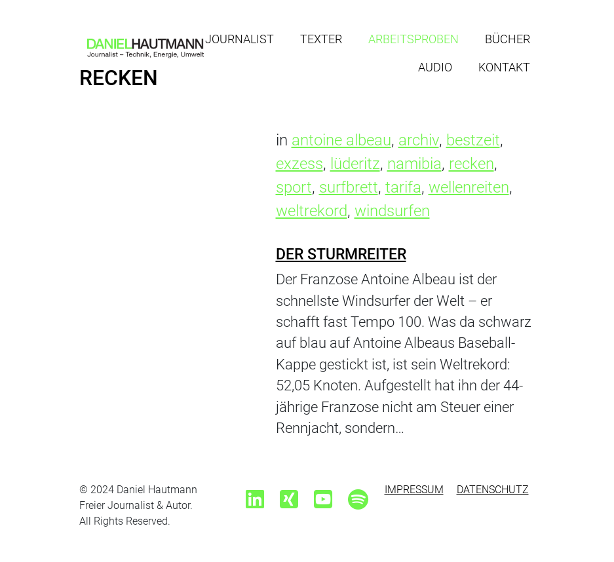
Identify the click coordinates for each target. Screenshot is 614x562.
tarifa (403, 187)
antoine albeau (341, 140)
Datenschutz (493, 489)
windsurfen (392, 211)
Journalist (239, 39)
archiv (418, 140)
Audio (435, 67)
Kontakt (504, 67)
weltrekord (311, 211)
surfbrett (348, 187)
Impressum (414, 489)
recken (471, 164)
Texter (321, 39)
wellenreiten (469, 187)
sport (294, 187)
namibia (414, 164)
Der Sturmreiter (341, 254)
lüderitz (355, 164)
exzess (299, 164)
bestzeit (473, 140)
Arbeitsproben (413, 39)
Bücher (507, 39)
